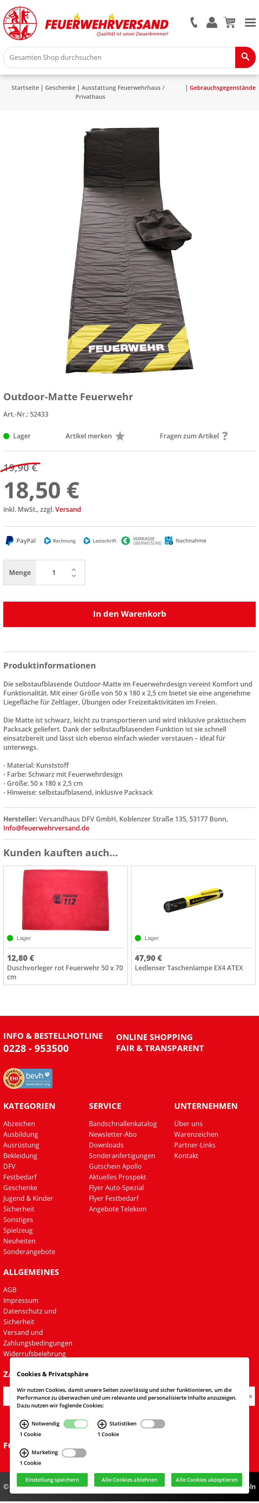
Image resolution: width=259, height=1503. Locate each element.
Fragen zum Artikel (194, 437)
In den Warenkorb (129, 615)
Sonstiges (18, 1221)
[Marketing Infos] (24, 1452)
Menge (20, 574)
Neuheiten (19, 1242)
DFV (9, 1167)
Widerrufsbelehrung (34, 1355)
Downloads (106, 1146)
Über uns (188, 1125)
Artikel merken (95, 437)
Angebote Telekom (118, 1210)
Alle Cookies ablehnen (129, 1479)
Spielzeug (18, 1231)
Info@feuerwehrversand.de (46, 829)
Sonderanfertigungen (122, 1157)
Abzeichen (19, 1125)
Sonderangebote (29, 1253)
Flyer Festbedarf (114, 1199)
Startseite (25, 89)
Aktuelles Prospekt (117, 1178)
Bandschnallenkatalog (123, 1125)
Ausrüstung (21, 1146)
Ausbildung (20, 1135)
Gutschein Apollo (115, 1167)
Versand (68, 510)
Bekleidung (20, 1157)
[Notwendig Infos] (24, 1423)
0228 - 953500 (36, 1049)
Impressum (21, 1302)
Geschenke (60, 89)
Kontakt (186, 1157)
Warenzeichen (196, 1135)
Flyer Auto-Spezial (116, 1189)
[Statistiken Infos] (102, 1423)
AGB (9, 1291)
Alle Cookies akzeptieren (207, 1479)
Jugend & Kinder (28, 1199)
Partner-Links (195, 1146)
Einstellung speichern (52, 1479)
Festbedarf (19, 1178)
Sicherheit (18, 1210)
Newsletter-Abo (113, 1135)
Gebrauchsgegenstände (223, 89)
